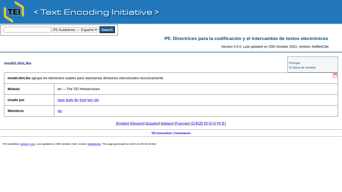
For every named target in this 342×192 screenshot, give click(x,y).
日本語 (197, 123)
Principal (294, 63)
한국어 (210, 123)
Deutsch (137, 123)
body (69, 100)
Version (24, 143)
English (122, 123)
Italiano (167, 123)
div (76, 100)
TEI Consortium (161, 133)
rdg (96, 100)
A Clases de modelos (302, 67)
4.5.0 (32, 143)
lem (90, 100)
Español (152, 123)
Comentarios (182, 133)
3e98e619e (94, 143)
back (61, 100)
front (83, 100)
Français (182, 123)
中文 (221, 123)
